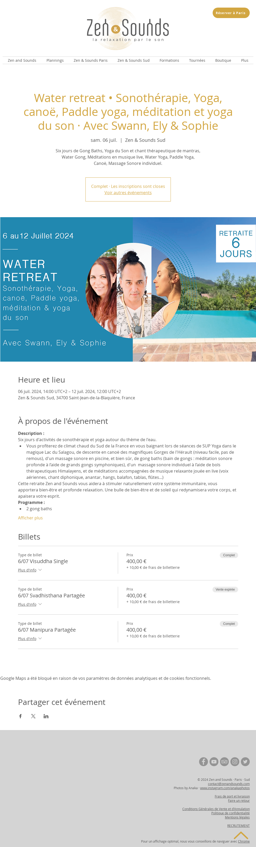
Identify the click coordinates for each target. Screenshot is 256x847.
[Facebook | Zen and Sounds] (203, 761)
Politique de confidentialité (230, 813)
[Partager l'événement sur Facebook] (20, 716)
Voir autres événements (128, 192)
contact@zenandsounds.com (229, 784)
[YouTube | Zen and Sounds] (214, 761)
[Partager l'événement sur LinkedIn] (46, 716)
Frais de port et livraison (232, 796)
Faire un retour (239, 800)
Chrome (244, 841)
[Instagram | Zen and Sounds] (234, 761)
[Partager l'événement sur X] (33, 716)
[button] (22, 60)
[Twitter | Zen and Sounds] (245, 761)
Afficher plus (30, 518)
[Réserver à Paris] (231, 13)
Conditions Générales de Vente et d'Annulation (216, 809)
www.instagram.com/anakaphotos (225, 788)
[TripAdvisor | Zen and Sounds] (224, 761)
